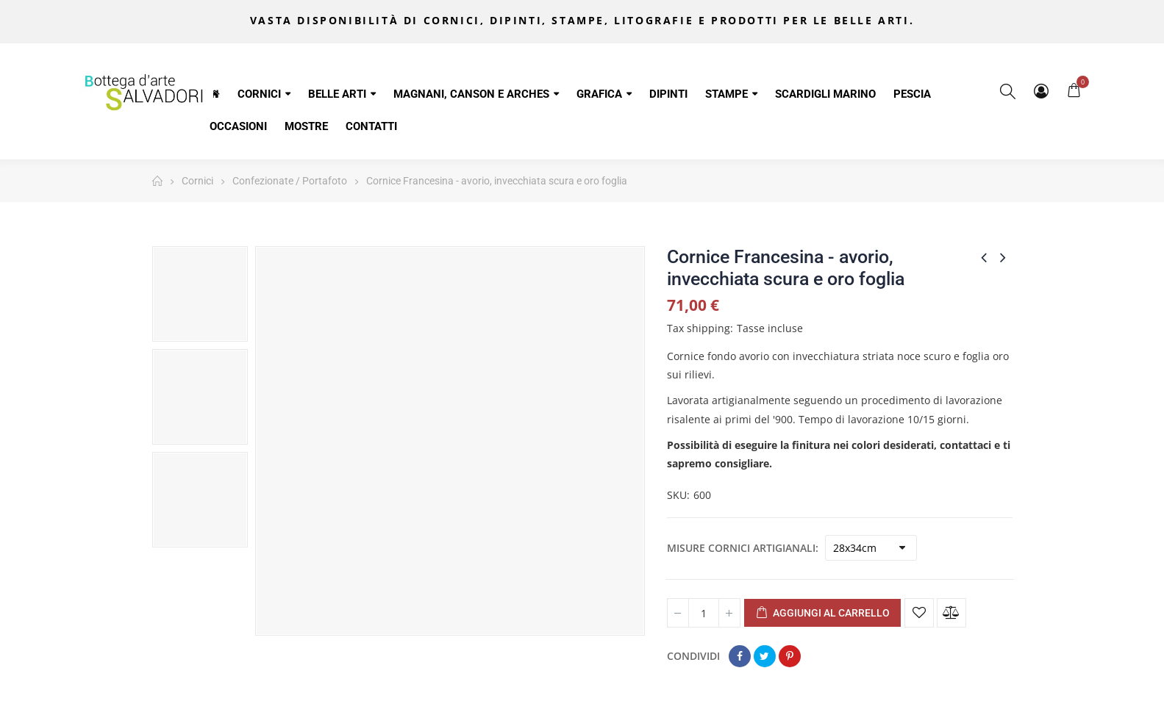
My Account (1041, 91)
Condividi (740, 656)
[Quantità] (703, 613)
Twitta (765, 656)
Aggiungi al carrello (822, 613)
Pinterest (790, 656)
